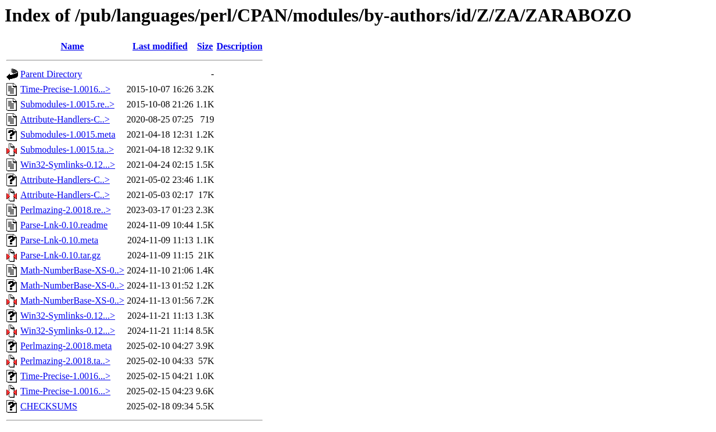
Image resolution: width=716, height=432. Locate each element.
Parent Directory (51, 74)
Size (205, 46)
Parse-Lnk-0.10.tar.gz (60, 255)
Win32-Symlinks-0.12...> (67, 165)
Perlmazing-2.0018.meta (66, 346)
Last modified (160, 46)
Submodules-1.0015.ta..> (67, 149)
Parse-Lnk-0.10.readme (64, 225)
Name (72, 46)
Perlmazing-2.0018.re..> (65, 210)
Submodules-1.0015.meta (68, 134)
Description (239, 46)
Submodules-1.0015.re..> (67, 104)
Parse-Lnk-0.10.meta (59, 240)
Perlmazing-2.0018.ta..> (65, 361)
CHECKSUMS (48, 406)
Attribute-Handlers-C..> (65, 119)
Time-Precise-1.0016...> (65, 89)
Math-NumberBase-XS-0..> (72, 270)
